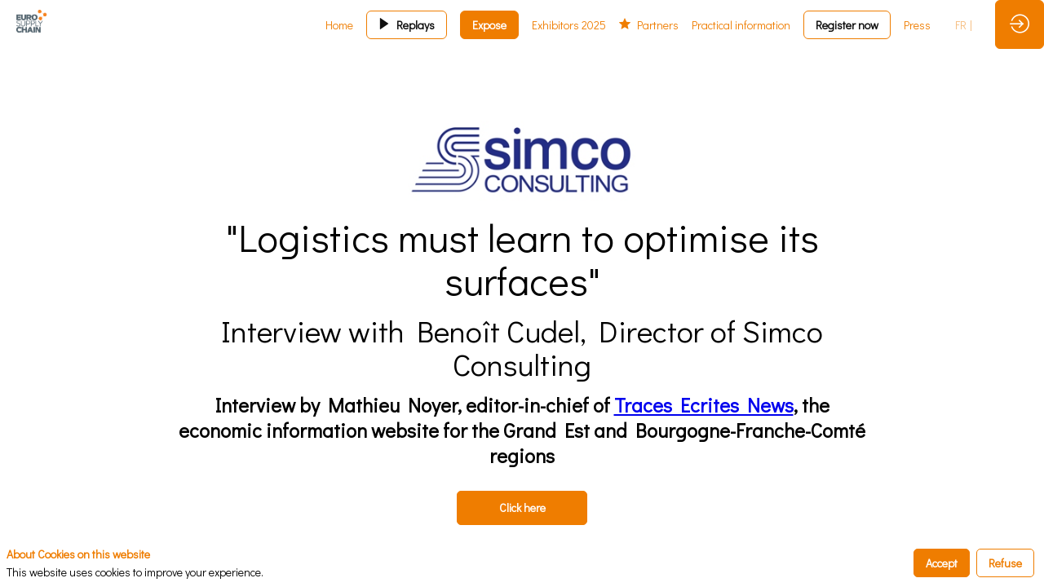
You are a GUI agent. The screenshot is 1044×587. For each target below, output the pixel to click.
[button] (406, 25)
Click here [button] (522, 507)
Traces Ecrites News (704, 404)
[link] (339, 24)
